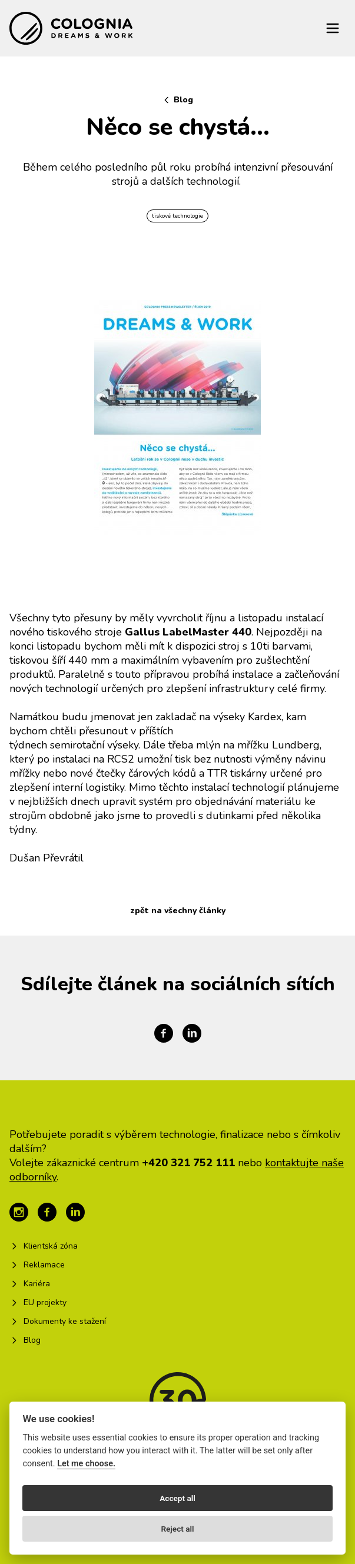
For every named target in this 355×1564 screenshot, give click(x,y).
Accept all (177, 1498)
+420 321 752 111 (188, 1163)
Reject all (177, 1528)
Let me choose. (86, 1464)
